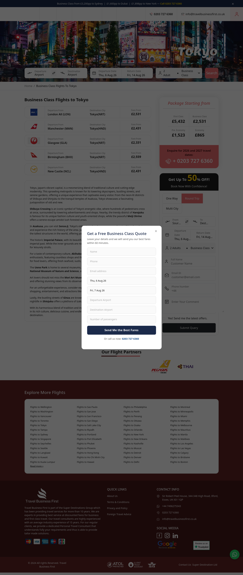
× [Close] (156, 231)
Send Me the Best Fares (122, 330)
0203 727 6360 (130, 338)
